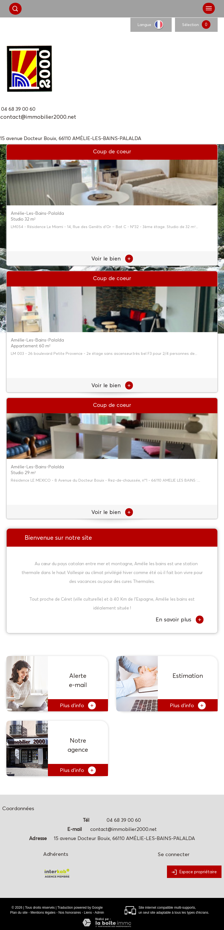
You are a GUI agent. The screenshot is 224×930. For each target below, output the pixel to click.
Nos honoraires (69, 912)
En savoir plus (180, 620)
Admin (99, 912)
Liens (88, 912)
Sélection (190, 24)
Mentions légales (42, 912)
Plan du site (19, 912)
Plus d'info (78, 705)
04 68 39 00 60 (18, 109)
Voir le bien (112, 258)
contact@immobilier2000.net (38, 116)
